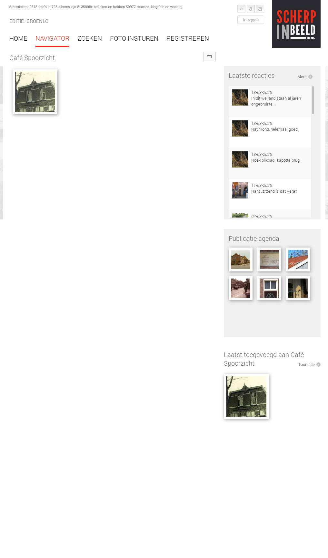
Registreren (187, 38)
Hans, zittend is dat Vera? (274, 191)
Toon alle (306, 364)
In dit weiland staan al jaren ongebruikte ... (276, 101)
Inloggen (251, 20)
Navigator (52, 38)
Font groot (260, 9)
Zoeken (89, 38)
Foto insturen (134, 38)
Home (18, 38)
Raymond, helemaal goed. (275, 129)
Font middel (251, 9)
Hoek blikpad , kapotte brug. (276, 160)
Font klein (241, 9)
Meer (302, 76)
